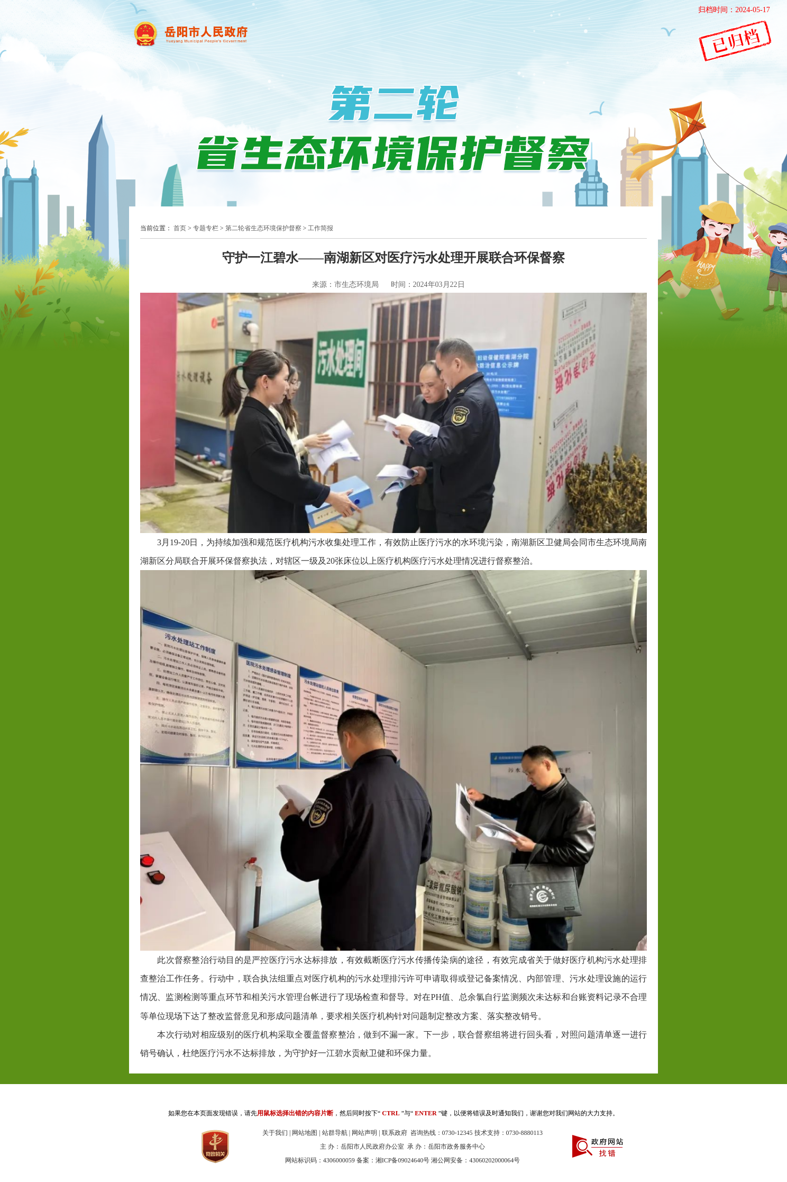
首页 (179, 228)
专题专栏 (205, 228)
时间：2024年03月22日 (428, 284)
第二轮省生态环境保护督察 (263, 228)
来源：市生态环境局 (345, 284)
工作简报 (320, 228)
